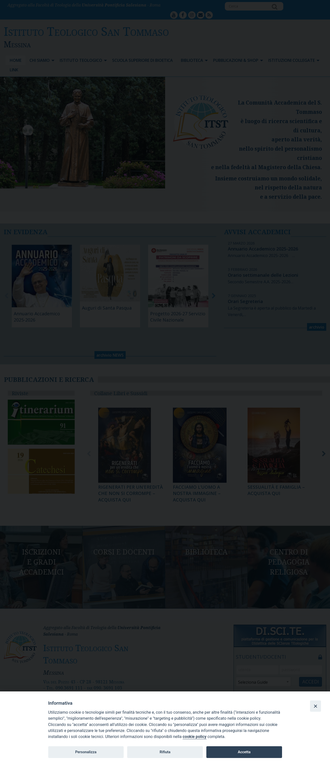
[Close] (315, 705)
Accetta (244, 752)
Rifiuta (165, 752)
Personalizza (85, 752)
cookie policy (194, 736)
